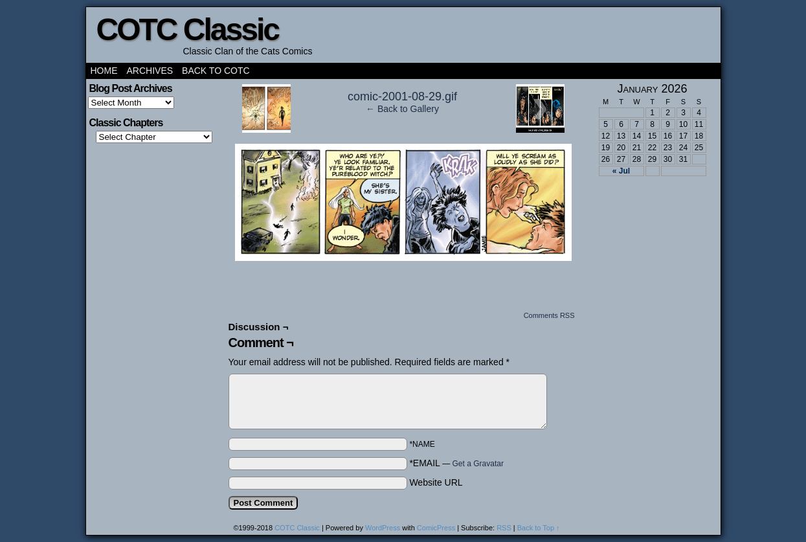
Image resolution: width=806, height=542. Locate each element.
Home (104, 70)
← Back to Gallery (402, 109)
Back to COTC (216, 70)
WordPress (382, 528)
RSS (504, 528)
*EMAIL (456, 463)
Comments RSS (549, 315)
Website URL (435, 482)
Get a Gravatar (478, 463)
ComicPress (436, 528)
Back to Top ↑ (538, 528)
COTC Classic (187, 29)
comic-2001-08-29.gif (402, 96)
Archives (150, 70)
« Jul (621, 170)
